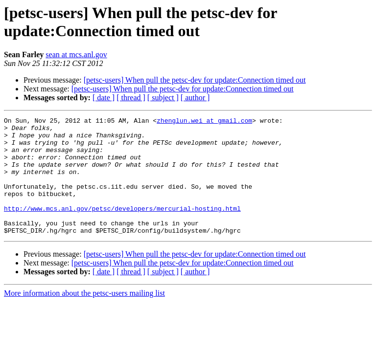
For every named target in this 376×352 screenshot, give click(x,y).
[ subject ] (163, 97)
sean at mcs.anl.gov (76, 54)
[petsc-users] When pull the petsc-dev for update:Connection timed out (195, 80)
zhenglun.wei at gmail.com (204, 121)
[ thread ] (131, 97)
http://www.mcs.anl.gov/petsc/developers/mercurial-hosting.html (122, 227)
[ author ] (195, 97)
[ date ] (104, 97)
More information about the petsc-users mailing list (84, 316)
